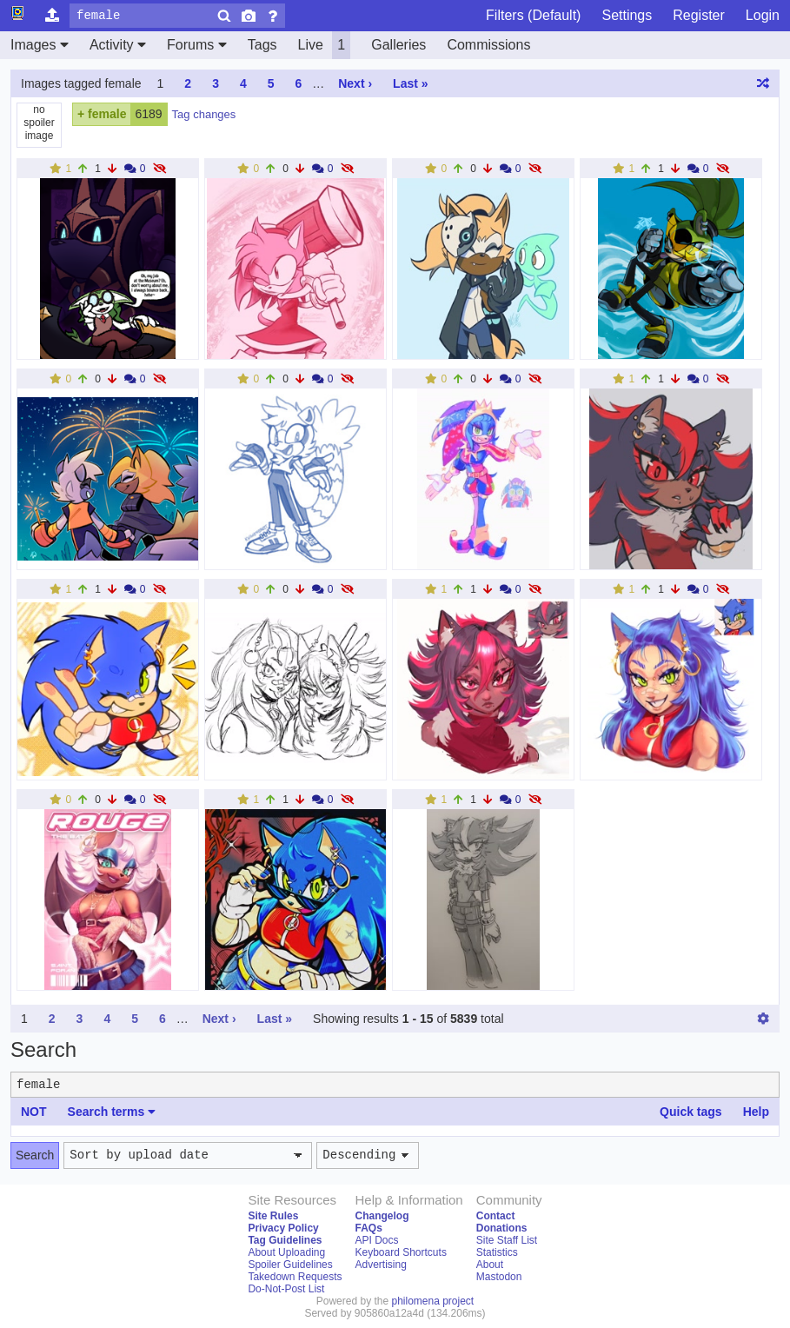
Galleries (398, 44)
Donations (502, 1228)
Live (324, 45)
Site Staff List (506, 1240)
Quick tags (691, 1112)
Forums (197, 44)
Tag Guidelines (285, 1240)
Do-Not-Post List (286, 1289)
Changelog (381, 1216)
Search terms (112, 1112)
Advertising (380, 1264)
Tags (262, 44)
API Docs (376, 1240)
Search (35, 1155)
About (489, 1264)
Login (763, 15)
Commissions (488, 44)
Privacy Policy (283, 1228)
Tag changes (204, 114)
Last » (410, 83)
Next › (355, 83)
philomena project (432, 1301)
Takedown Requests (295, 1277)
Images (39, 44)
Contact (495, 1216)
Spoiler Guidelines (290, 1264)
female (107, 114)
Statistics (497, 1252)
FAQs (368, 1228)
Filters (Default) (533, 15)
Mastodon (499, 1277)
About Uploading (286, 1252)
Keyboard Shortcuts (400, 1252)
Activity (118, 44)
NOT (34, 1112)
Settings (626, 15)
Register (699, 15)
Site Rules (273, 1216)
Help (756, 1112)
